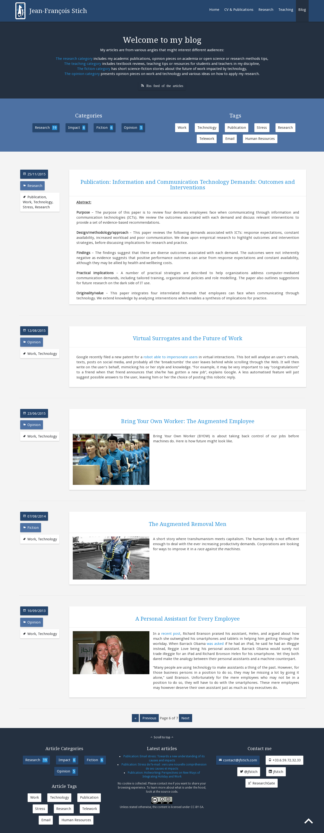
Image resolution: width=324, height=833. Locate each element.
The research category (74, 58)
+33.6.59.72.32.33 (284, 760)
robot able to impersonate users (170, 357)
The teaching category (82, 64)
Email (229, 138)
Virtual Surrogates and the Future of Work (187, 338)
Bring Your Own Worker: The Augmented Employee (187, 421)
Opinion (133, 127)
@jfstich (248, 772)
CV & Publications (238, 9)
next (185, 718)
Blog (302, 9)
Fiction (104, 127)
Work (182, 127)
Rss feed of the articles (164, 85)
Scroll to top (162, 737)
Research (265, 9)
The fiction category (93, 69)
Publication (236, 127)
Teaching (285, 9)
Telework (206, 138)
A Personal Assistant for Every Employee (187, 619)
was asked (215, 644)
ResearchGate (261, 783)
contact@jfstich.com (238, 760)
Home (214, 9)
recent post (171, 633)
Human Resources (260, 138)
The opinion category (82, 74)
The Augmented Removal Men (187, 524)
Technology (206, 127)
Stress (262, 127)
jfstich (276, 772)
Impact (76, 127)
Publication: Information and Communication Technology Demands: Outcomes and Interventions (187, 184)
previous (149, 718)
